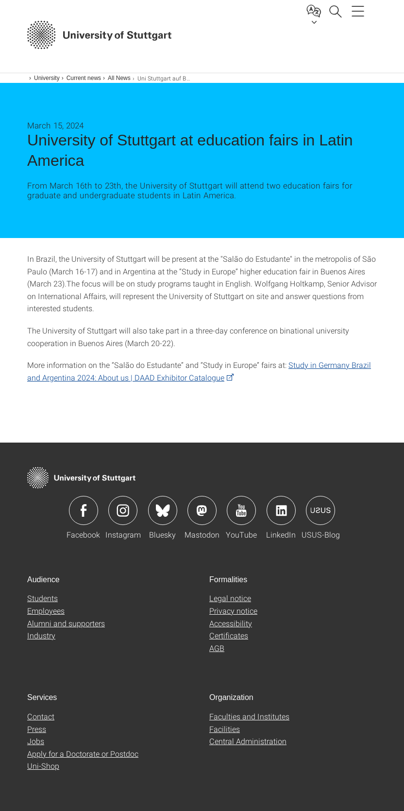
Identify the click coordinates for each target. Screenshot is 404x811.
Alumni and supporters (66, 623)
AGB (216, 648)
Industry (41, 635)
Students (42, 598)
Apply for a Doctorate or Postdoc (82, 753)
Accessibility (230, 623)
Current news (84, 78)
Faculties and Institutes (249, 716)
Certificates (228, 635)
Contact (40, 716)
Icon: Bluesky (162, 510)
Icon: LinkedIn (281, 510)
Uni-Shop (43, 766)
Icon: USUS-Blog (320, 510)
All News (119, 78)
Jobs (35, 741)
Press (36, 729)
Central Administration (247, 741)
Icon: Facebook (83, 510)
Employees (46, 610)
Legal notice (230, 598)
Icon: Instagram (122, 510)
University (47, 78)
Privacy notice (233, 610)
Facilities (224, 729)
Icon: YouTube (241, 510)
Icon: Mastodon (202, 510)
